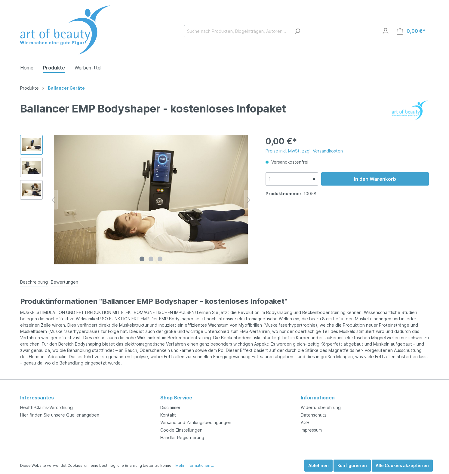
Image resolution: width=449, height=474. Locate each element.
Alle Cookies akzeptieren (402, 465)
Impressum (311, 429)
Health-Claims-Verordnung (46, 407)
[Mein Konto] (385, 31)
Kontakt (168, 414)
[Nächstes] (248, 200)
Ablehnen (318, 465)
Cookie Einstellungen (181, 429)
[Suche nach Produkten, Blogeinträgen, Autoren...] (237, 31)
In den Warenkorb (375, 179)
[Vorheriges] (53, 200)
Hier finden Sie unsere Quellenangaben (59, 414)
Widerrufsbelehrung (321, 407)
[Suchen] (297, 31)
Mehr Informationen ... (194, 465)
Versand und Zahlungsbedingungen (195, 422)
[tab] (34, 281)
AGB (305, 422)
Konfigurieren (352, 465)
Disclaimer (170, 407)
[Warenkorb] (411, 31)
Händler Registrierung (182, 437)
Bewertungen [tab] (64, 282)
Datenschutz (314, 414)
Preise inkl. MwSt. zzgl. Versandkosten (304, 150)
